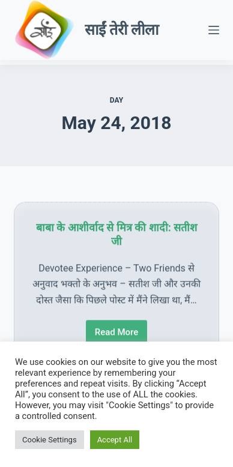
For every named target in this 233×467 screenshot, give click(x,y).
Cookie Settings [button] (49, 439)
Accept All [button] (115, 439)
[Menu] (213, 30)
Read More (120, 335)
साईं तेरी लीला (122, 29)
